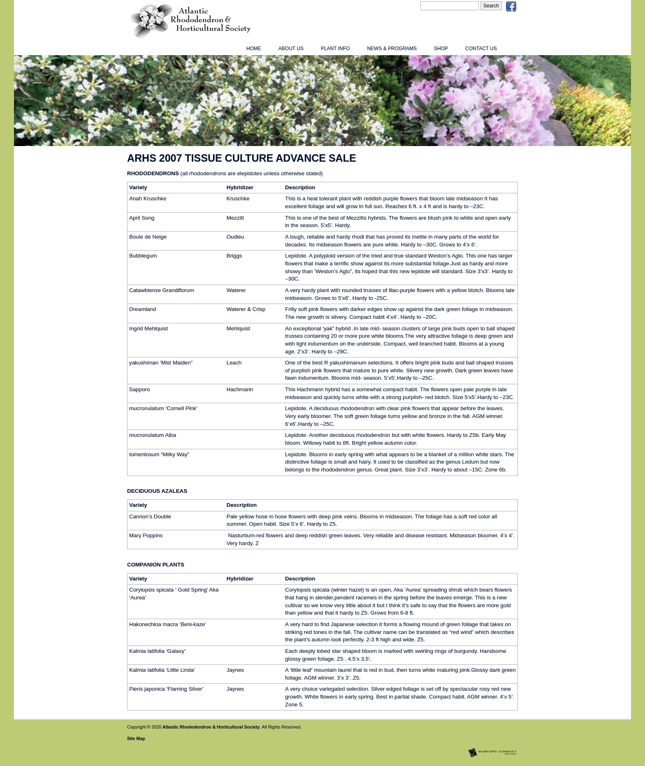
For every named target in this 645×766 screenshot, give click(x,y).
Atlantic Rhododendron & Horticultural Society (211, 726)
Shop (441, 48)
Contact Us (481, 48)
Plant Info (335, 48)
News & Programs (392, 48)
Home (253, 48)
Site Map (136, 738)
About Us (291, 48)
